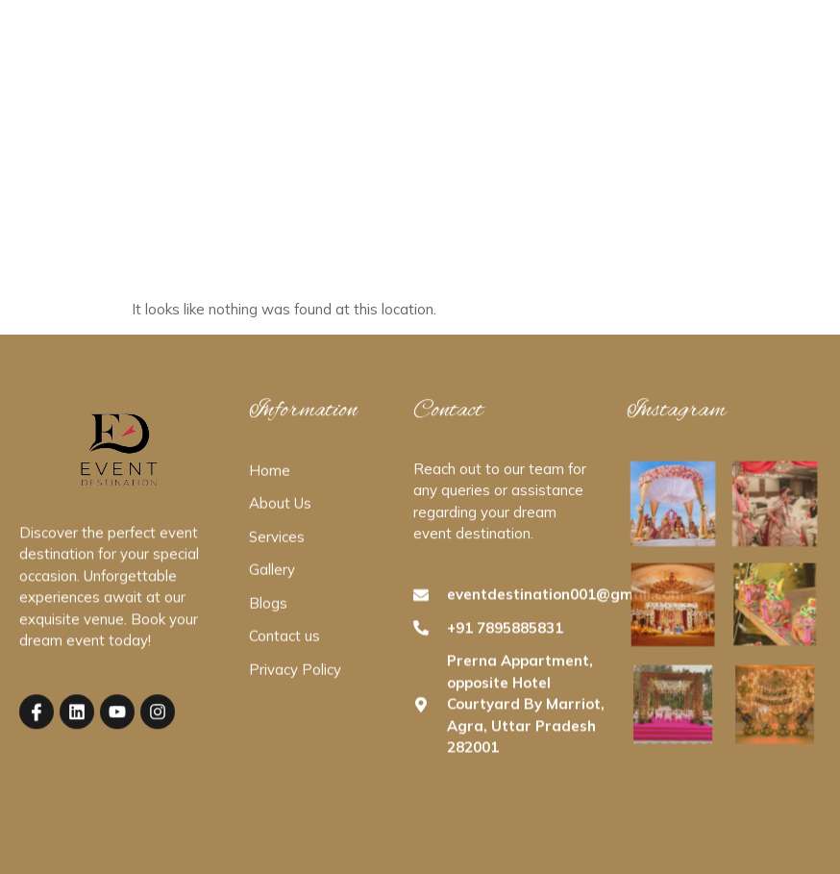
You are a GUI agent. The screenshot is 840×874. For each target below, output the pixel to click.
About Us (332, 47)
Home (255, 47)
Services (416, 47)
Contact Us (576, 47)
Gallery (492, 47)
